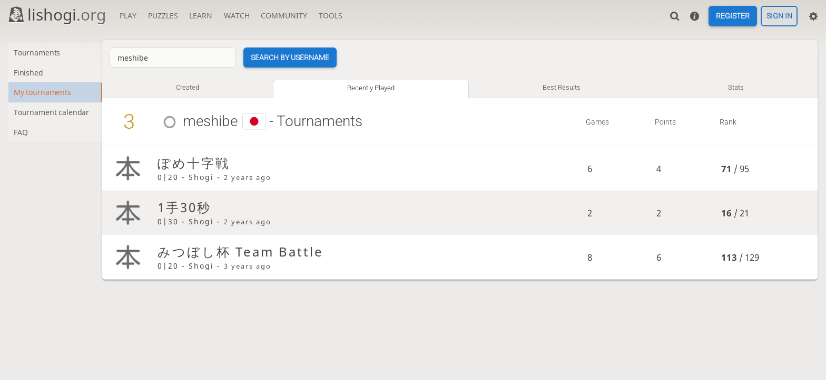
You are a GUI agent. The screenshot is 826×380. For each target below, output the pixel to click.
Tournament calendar (52, 114)
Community (284, 16)
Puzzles (163, 16)
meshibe (215, 121)
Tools (330, 16)
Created (192, 87)
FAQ (21, 134)
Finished (29, 73)
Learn (200, 16)
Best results (564, 87)
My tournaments (43, 94)
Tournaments (38, 53)
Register (733, 16)
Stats (737, 87)
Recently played (374, 88)
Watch (237, 16)
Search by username (295, 57)
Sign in (779, 16)
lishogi (56, 14)
